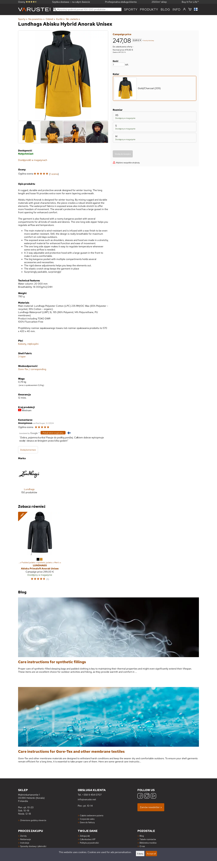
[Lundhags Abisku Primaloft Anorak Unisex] (39, 547)
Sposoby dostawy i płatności (33, 846)
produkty (149, 9)
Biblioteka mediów (148, 842)
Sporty (131, 9)
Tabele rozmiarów (148, 839)
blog (165, 9)
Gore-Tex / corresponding (32, 369)
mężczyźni (33, 343)
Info (177, 9)
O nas (142, 846)
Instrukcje (24, 842)
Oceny (27, 1)
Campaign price (122, 34)
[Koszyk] (190, 9)
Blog (142, 835)
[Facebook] (140, 796)
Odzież (50, 19)
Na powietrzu (36, 19)
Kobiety (22, 343)
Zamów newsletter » (151, 807)
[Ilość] (118, 64)
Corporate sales (87, 818)
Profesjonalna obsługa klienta (121, 1)
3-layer (22, 356)
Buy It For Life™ (190, 1)
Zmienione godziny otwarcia (33, 820)
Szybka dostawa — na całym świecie (71, 1)
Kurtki (60, 19)
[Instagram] (146, 796)
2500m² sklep (159, 1)
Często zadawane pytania (91, 815)
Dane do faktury (87, 822)
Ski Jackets (73, 19)
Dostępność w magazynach (32, 160)
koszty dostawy (148, 40)
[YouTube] (153, 796)
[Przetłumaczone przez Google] (28, 433)
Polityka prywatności (89, 842)
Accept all (151, 853)
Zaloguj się (85, 835)
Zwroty (23, 835)
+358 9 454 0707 (92, 794)
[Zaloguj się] (184, 9)
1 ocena (54, 174)
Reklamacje (25, 839)
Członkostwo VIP (87, 839)
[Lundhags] (29, 481)
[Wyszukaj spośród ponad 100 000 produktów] (87, 9)
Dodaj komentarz (28, 449)
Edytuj (140, 853)
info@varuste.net (87, 799)
